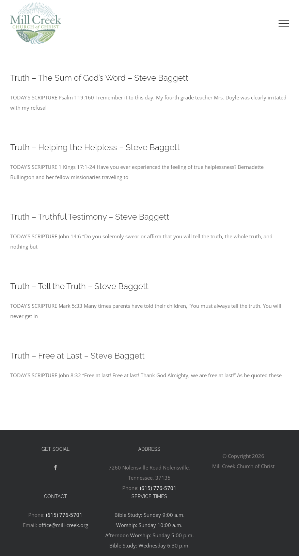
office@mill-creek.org (63, 525)
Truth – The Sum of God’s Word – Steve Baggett (99, 78)
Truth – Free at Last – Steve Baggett (77, 356)
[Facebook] (55, 467)
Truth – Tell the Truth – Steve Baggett (79, 286)
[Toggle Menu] (283, 23)
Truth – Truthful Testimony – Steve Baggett (89, 217)
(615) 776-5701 (158, 487)
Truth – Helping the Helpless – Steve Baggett (95, 147)
